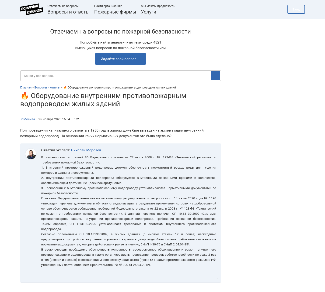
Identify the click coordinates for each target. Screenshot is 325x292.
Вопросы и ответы (69, 12)
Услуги (148, 12)
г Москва (28, 119)
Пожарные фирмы (115, 12)
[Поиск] (215, 75)
